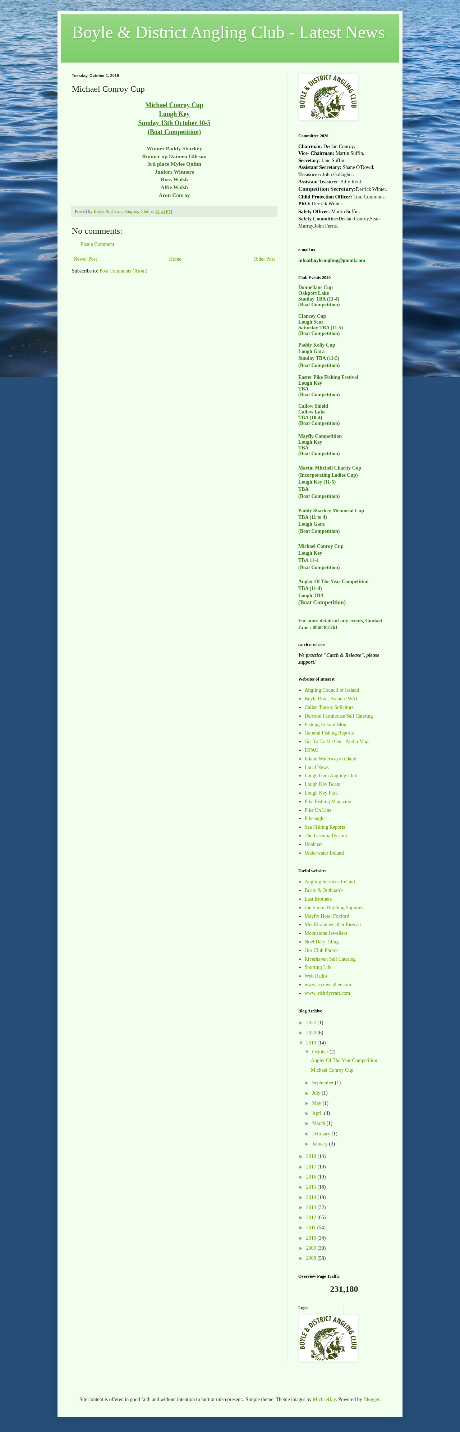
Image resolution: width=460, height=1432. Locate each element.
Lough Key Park (321, 793)
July (317, 1093)
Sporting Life (318, 967)
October (321, 1051)
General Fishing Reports (329, 733)
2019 (312, 1043)
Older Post (264, 259)
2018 (312, 1156)
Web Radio (316, 976)
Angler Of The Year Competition (344, 1060)
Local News (317, 767)
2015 (312, 1187)
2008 (312, 1258)
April (318, 1113)
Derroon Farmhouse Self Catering (339, 716)
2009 (312, 1248)
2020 (312, 1032)
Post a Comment (97, 244)
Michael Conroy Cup (332, 1070)
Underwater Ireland (324, 853)
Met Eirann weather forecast (333, 924)
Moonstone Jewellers (326, 933)
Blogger (371, 1399)
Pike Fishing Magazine (328, 801)
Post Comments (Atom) (123, 271)
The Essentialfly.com (326, 835)
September (323, 1082)
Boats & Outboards (324, 890)
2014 (312, 1197)
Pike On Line (318, 810)
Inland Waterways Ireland (330, 758)
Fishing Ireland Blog (325, 724)
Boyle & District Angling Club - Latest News (228, 32)
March (319, 1123)
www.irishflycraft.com (327, 993)
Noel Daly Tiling (322, 941)
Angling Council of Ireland (332, 690)
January (320, 1144)
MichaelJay (324, 1399)
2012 (312, 1217)
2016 (312, 1177)
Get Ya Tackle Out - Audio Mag (337, 741)
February (321, 1133)
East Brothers (318, 899)
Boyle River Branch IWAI (331, 698)
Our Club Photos (322, 950)
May (317, 1103)
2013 (312, 1207)
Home (175, 259)
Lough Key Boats (322, 784)
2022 (312, 1022)
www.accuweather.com (328, 984)
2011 (311, 1227)
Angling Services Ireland (330, 881)
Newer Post (85, 259)
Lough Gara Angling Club (331, 775)
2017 (312, 1167)
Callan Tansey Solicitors (329, 707)
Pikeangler (315, 818)
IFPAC (311, 750)
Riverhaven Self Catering (330, 959)
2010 (312, 1238)
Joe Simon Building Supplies (334, 907)
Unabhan (314, 844)
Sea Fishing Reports (325, 827)
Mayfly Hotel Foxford (327, 916)
